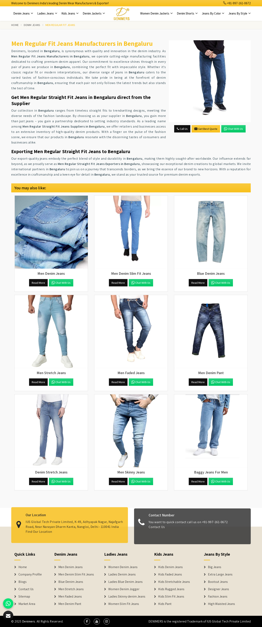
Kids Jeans (70, 13)
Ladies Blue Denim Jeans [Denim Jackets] (125, 581)
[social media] (87, 621)
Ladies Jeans (47, 13)
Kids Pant (165, 604)
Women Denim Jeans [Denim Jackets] (123, 567)
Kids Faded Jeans (170, 574)
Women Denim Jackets (156, 13)
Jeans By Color (213, 13)
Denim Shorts (187, 13)
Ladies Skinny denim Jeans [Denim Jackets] (126, 596)
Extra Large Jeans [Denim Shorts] (220, 574)
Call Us (182, 129)
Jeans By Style (239, 13)
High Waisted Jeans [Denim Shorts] (221, 604)
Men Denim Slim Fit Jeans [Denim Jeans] (76, 574)
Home (15, 25)
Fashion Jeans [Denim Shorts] (217, 596)
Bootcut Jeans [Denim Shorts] (218, 581)
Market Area (26, 604)
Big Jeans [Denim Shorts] (214, 567)
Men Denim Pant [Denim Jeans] (69, 604)
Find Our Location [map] (39, 529)
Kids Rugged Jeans (171, 589)
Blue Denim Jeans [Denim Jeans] (70, 581)
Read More (38, 283)
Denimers (28, 621)
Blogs (22, 581)
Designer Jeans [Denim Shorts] (218, 589)
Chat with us (233, 129)
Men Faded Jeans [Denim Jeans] (70, 596)
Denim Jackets (94, 13)
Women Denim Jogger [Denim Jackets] (123, 589)
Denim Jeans (23, 13)
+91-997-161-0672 (237, 3)
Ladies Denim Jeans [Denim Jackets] (122, 574)
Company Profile (30, 574)
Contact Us (157, 529)
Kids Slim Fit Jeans (171, 596)
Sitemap (24, 596)
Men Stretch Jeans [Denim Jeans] (71, 589)
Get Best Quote (205, 129)
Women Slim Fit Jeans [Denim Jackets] (123, 604)
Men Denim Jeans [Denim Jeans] (70, 567)
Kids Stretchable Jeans (174, 581)
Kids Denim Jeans (170, 567)
